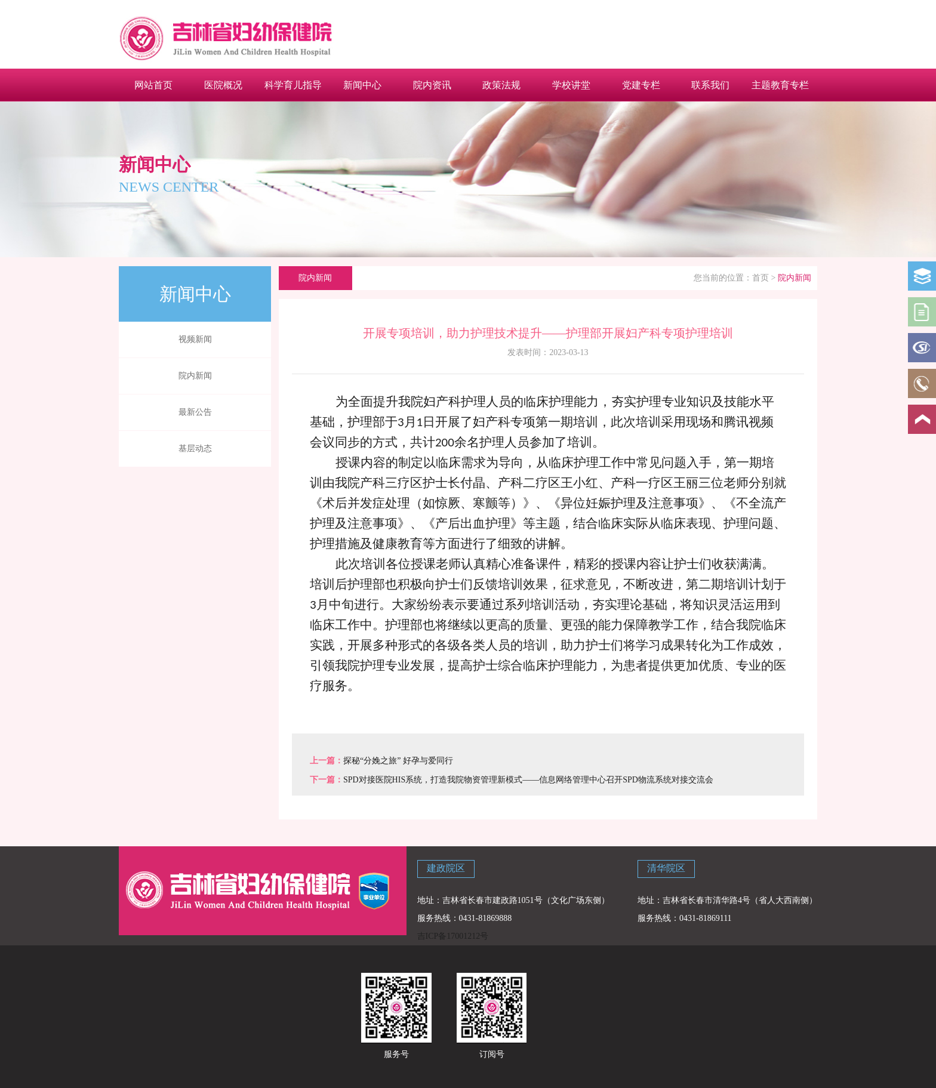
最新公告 (195, 412)
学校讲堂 (571, 84)
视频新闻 (195, 339)
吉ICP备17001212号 (453, 936)
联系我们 (710, 84)
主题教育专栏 (780, 84)
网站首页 (153, 84)
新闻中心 (362, 84)
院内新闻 (195, 375)
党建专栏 (641, 84)
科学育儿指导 (293, 84)
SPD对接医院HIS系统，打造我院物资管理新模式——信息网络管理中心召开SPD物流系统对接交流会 (528, 779)
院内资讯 (432, 84)
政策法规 (501, 84)
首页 (760, 277)
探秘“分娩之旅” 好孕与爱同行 (398, 760)
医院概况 (223, 84)
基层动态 (195, 448)
